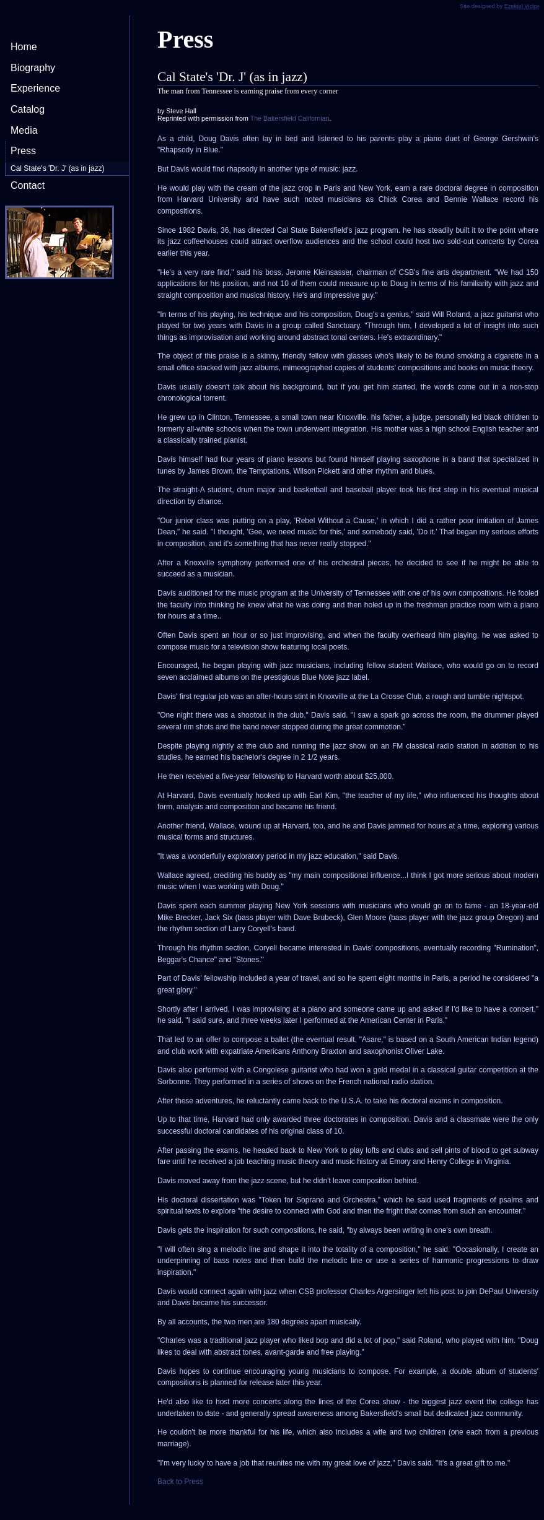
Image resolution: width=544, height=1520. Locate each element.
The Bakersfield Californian (290, 118)
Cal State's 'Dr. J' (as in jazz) (58, 168)
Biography (33, 68)
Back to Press (180, 1481)
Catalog (28, 109)
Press (23, 150)
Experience (35, 88)
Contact (28, 185)
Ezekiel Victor (521, 6)
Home (24, 46)
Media (24, 130)
